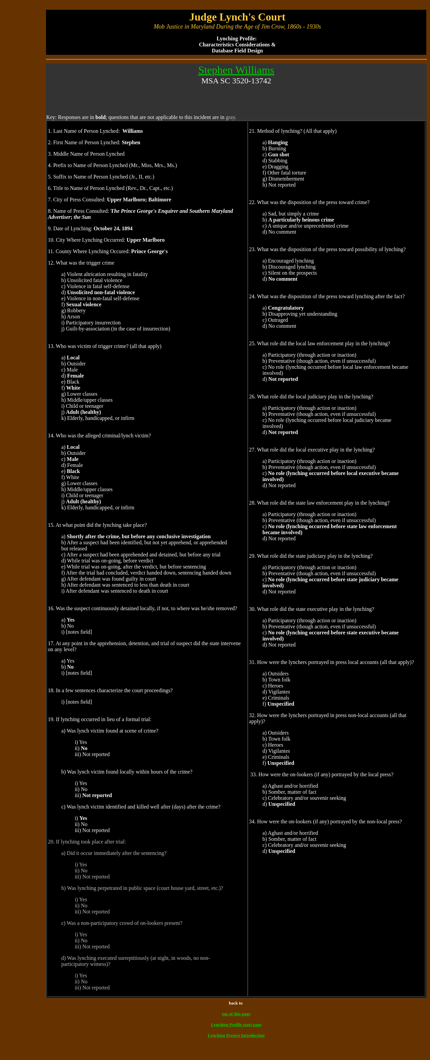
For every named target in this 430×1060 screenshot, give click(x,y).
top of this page (236, 1013)
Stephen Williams (236, 70)
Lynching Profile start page (236, 1024)
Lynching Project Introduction (236, 1035)
